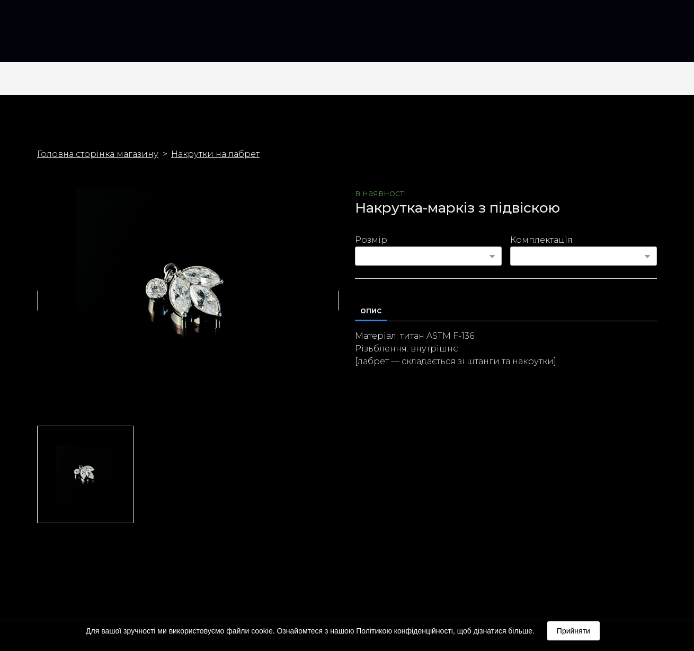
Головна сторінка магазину (97, 154)
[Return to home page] (55, 35)
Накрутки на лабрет (215, 154)
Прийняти (573, 631)
